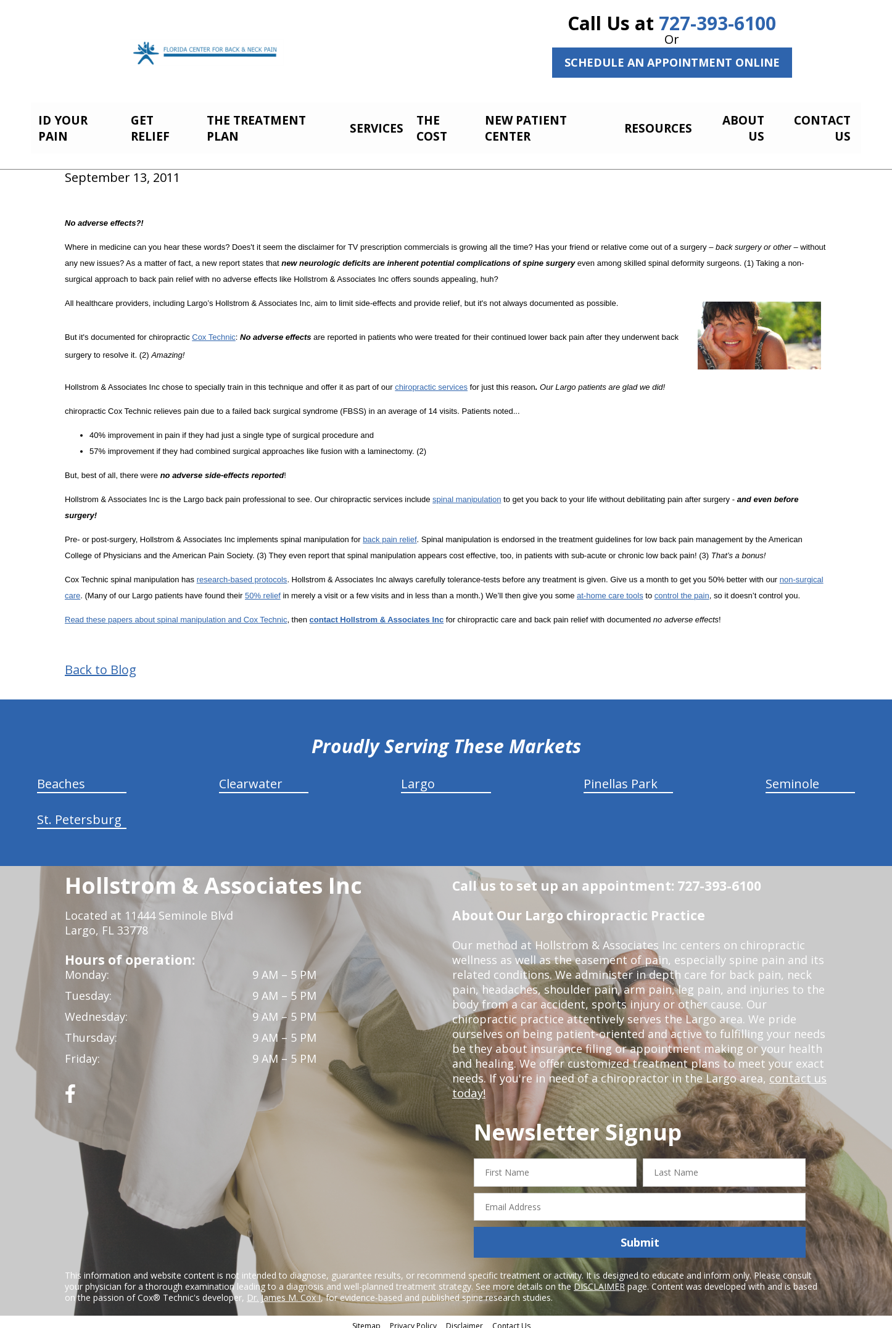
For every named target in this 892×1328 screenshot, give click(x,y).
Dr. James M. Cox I (284, 1291)
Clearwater (251, 777)
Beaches (61, 777)
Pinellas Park (621, 777)
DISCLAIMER (599, 1279)
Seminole (792, 777)
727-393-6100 (717, 23)
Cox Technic (214, 330)
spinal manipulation (466, 492)
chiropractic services (431, 380)
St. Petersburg (79, 812)
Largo (418, 777)
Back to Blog (100, 663)
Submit (640, 1235)
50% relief (263, 588)
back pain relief (389, 532)
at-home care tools (610, 588)
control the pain (682, 588)
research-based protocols (242, 572)
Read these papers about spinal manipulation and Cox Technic (176, 612)
